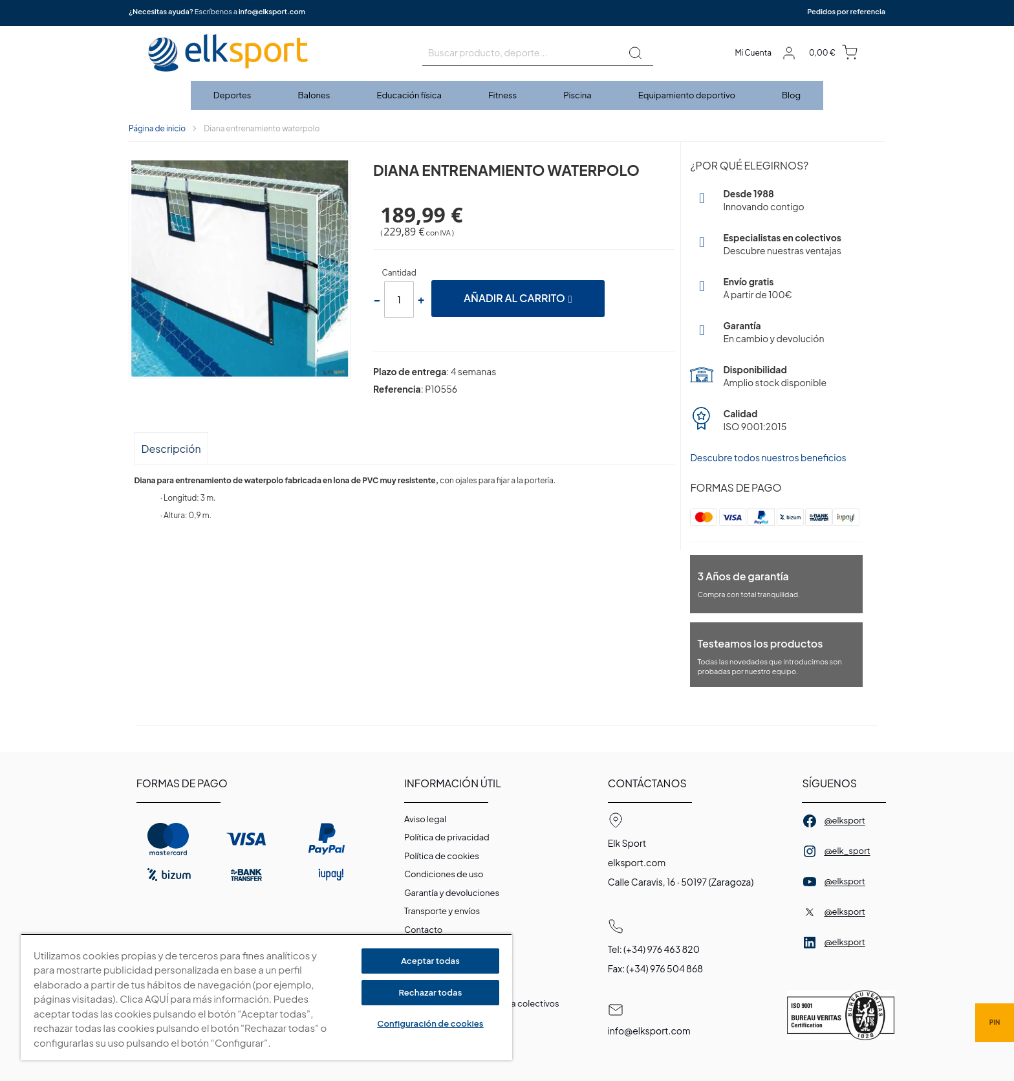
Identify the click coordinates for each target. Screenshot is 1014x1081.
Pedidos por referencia (846, 11)
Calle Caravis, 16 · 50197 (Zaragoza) (681, 882)
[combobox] (537, 53)
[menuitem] (233, 95)
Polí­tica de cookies (441, 856)
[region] (266, 997)
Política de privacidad (447, 837)
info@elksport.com (272, 11)
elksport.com (637, 862)
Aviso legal (425, 819)
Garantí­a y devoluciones (451, 893)
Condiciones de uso (444, 874)
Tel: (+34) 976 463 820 (654, 949)
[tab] (171, 447)
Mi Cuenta (753, 53)
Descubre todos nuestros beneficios (768, 457)
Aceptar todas (430, 960)
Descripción (171, 448)
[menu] (507, 95)
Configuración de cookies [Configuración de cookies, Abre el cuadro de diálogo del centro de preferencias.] (430, 1023)
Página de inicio (157, 128)
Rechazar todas (430, 992)
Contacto (423, 929)
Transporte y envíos (442, 911)
